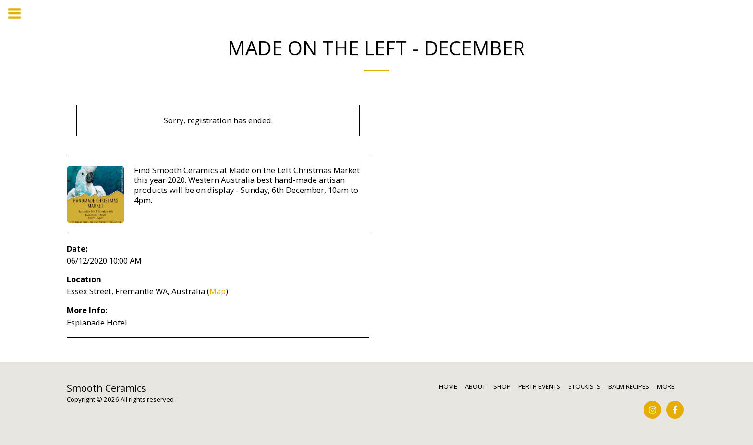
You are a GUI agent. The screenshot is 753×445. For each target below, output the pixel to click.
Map (217, 291)
